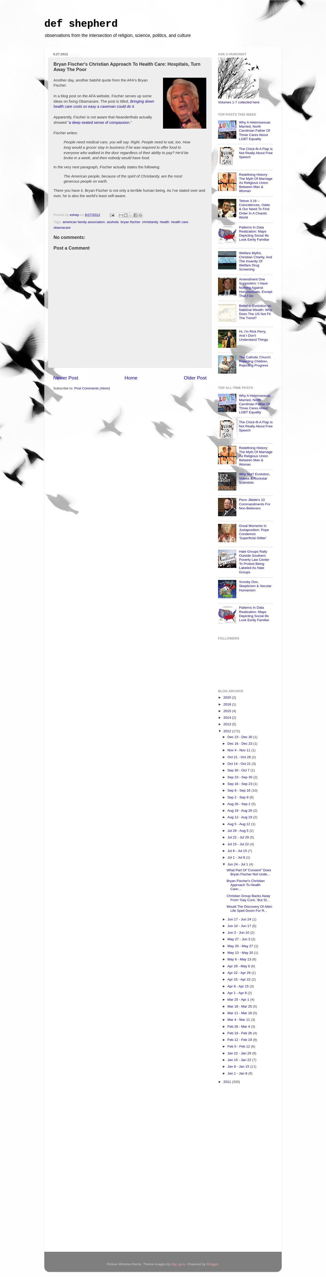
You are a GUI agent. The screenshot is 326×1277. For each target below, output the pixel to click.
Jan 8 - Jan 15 (238, 1066)
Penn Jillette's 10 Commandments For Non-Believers (254, 504)
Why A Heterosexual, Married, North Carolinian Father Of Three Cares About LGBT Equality (255, 130)
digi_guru (178, 1264)
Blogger (212, 1264)
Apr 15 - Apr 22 (239, 979)
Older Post (195, 378)
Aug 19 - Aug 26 (240, 810)
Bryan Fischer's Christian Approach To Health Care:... (246, 885)
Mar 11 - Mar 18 (240, 1013)
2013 (227, 724)
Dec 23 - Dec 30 (240, 737)
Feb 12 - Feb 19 (240, 1040)
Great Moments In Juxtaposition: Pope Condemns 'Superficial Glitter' (254, 532)
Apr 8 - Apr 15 (238, 986)
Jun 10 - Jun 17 (239, 926)
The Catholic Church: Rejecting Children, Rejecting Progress (255, 361)
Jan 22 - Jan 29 (239, 1053)
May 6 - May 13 (239, 959)
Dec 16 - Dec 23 (240, 743)
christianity (150, 222)
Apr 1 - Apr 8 (237, 993)
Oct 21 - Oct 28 (239, 757)
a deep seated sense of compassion (99, 122)
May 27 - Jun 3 (239, 939)
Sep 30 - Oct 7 (239, 770)
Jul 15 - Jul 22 (238, 844)
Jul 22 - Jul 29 (238, 837)
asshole (113, 222)
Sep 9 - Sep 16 (239, 790)
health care (179, 222)
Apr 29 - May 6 (239, 966)
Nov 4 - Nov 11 (239, 750)
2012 (227, 731)
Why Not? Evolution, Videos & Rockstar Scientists (254, 478)
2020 (227, 697)
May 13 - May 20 (240, 953)
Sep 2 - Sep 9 (238, 797)
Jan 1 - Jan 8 (237, 1073)
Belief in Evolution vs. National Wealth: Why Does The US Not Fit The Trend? (255, 312)
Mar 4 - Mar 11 (239, 1020)
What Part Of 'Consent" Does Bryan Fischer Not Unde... (249, 872)
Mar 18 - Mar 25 (240, 1006)
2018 (227, 704)
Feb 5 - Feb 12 (239, 1046)
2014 (227, 717)
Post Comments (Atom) (92, 388)
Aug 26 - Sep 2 (239, 804)
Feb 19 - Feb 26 (240, 1033)
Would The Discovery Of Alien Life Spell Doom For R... (249, 909)
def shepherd (81, 24)
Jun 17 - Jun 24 (239, 919)
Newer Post (65, 378)
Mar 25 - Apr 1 (238, 999)
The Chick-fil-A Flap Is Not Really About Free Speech (256, 153)
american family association (84, 222)
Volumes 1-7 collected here (239, 102)
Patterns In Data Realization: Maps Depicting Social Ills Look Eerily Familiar (254, 233)
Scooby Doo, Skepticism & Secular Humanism (255, 586)
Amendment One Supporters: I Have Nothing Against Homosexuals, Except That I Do (255, 287)
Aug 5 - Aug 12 (239, 824)
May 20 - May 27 (240, 946)
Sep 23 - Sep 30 (240, 777)
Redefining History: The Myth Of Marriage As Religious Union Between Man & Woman (255, 183)
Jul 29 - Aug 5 (238, 831)
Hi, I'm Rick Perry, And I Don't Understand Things (253, 336)
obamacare (62, 227)
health (164, 222)
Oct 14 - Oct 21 (239, 764)
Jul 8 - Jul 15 (237, 851)
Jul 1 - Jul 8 (236, 857)
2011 (227, 1082)
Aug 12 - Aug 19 (240, 817)
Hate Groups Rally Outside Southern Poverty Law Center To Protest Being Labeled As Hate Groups (254, 562)
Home (131, 378)
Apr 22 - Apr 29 (239, 973)
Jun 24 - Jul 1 (238, 864)
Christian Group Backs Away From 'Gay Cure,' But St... (248, 898)
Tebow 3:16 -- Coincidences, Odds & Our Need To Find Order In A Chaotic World (254, 209)
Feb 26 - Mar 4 (239, 1026)
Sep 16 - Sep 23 (240, 784)
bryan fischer (130, 222)
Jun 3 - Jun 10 (238, 932)
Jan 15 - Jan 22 (239, 1060)
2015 (227, 711)
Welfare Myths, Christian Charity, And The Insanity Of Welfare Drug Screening (255, 261)
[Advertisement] (238, 1168)
